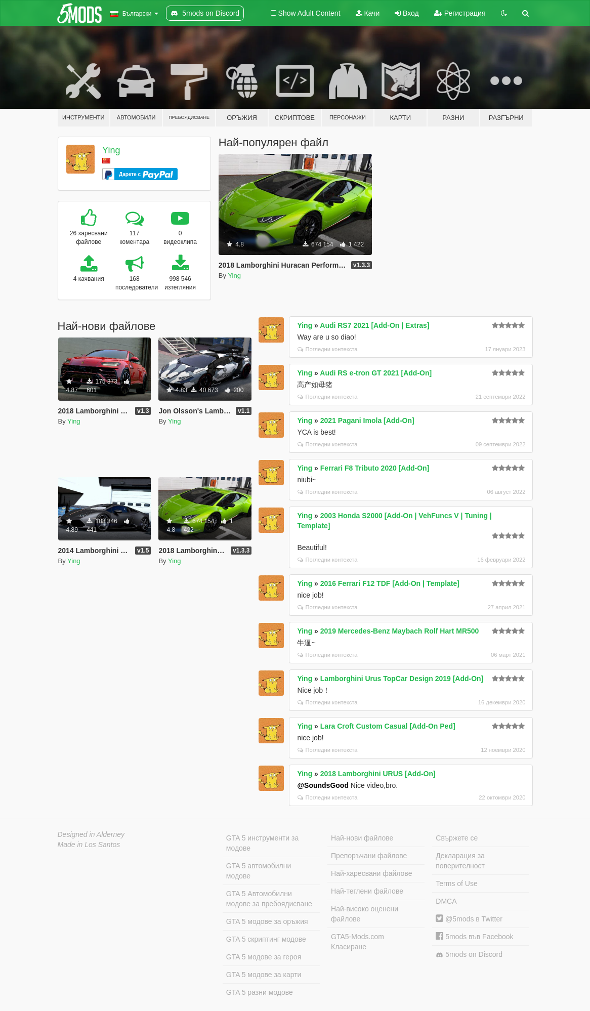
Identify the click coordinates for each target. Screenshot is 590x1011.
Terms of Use (456, 883)
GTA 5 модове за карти (264, 975)
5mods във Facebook (474, 936)
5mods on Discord (469, 954)
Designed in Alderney (91, 834)
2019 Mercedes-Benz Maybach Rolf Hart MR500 (399, 631)
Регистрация (460, 13)
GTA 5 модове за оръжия (267, 921)
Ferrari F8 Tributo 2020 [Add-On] (374, 468)
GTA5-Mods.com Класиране (357, 942)
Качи (368, 13)
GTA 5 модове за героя (263, 957)
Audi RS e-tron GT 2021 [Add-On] (376, 373)
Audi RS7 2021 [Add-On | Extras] (374, 325)
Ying (111, 150)
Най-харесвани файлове (371, 873)
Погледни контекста (327, 349)
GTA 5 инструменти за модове (262, 843)
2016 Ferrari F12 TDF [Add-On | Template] (389, 583)
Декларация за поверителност (460, 861)
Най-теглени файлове (367, 891)
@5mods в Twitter (469, 918)
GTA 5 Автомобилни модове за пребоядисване (269, 899)
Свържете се (457, 838)
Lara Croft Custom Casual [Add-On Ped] (387, 726)
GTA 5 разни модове (259, 992)
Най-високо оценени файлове (364, 914)
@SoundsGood (323, 785)
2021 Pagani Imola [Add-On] (367, 420)
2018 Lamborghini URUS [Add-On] (378, 774)
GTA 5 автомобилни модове (258, 871)
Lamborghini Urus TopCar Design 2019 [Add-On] (402, 679)
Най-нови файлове (362, 838)
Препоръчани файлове (369, 856)
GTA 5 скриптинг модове (266, 939)
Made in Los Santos (89, 844)
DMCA (446, 901)
